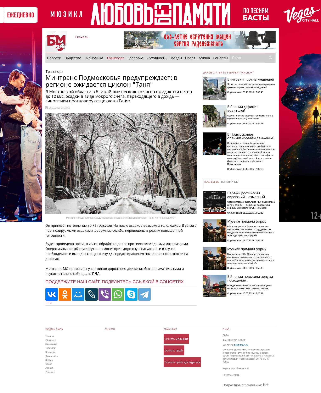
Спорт (190, 58)
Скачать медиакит (176, 339)
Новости (54, 58)
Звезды (176, 58)
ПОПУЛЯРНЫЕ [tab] (229, 182)
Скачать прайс (174, 350)
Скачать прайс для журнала (182, 362)
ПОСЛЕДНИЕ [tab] (211, 182)
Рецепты (220, 58)
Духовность (157, 58)
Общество (72, 58)
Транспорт (116, 57)
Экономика (94, 58)
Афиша (204, 58)
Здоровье (136, 58)
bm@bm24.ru (241, 345)
